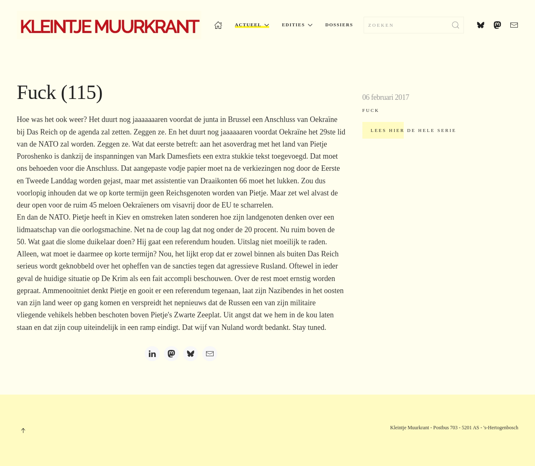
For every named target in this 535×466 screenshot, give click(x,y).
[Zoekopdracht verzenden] (455, 25)
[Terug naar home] (109, 25)
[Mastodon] (171, 353)
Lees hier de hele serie (413, 130)
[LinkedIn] (152, 353)
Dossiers (339, 24)
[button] (23, 430)
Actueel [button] (252, 25)
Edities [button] (297, 25)
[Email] (209, 353)
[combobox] (414, 25)
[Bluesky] (190, 353)
